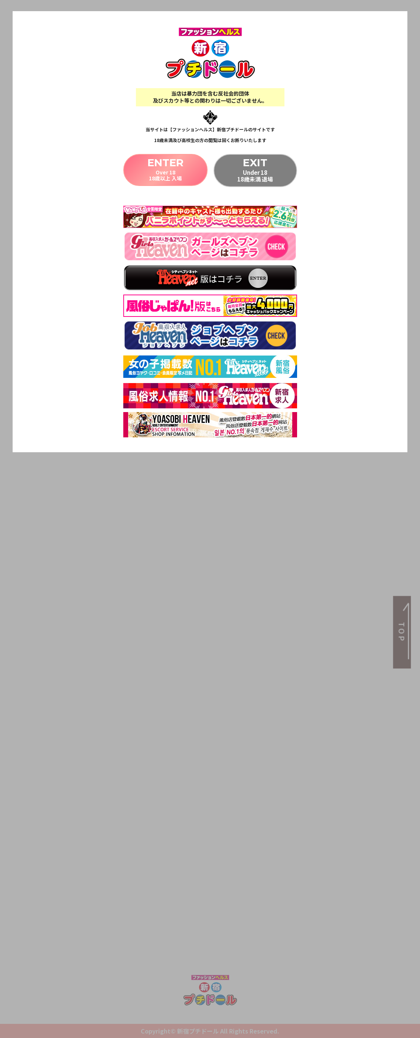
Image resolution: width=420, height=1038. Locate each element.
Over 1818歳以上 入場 (165, 169)
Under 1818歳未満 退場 (255, 169)
